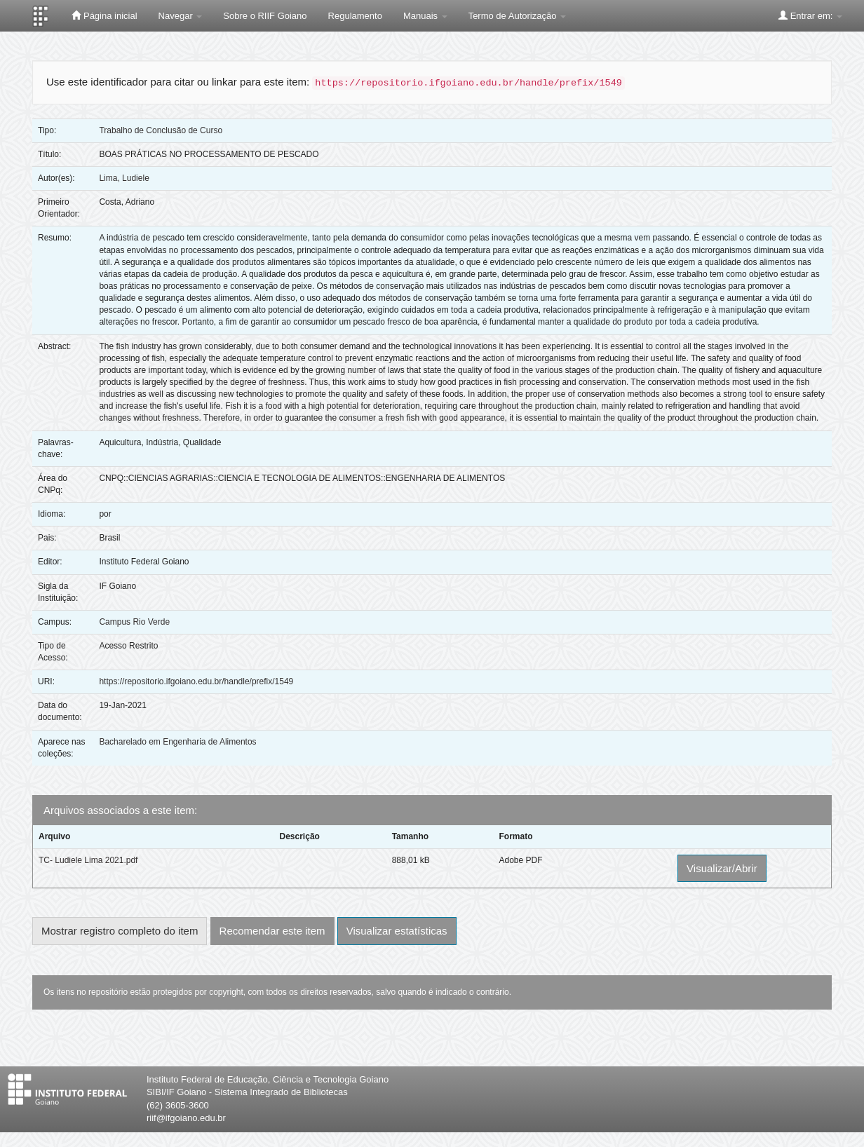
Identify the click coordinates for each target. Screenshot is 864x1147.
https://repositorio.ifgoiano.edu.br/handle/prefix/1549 (196, 681)
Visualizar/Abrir (722, 868)
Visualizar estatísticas (396, 931)
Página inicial (104, 15)
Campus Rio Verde (134, 622)
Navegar (180, 16)
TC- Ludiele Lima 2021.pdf (88, 860)
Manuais (425, 16)
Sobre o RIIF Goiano (264, 16)
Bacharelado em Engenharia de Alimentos (177, 742)
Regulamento (355, 16)
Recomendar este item (272, 931)
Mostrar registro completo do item (119, 931)
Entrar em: (810, 15)
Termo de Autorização (517, 16)
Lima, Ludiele (124, 178)
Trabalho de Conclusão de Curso (160, 130)
